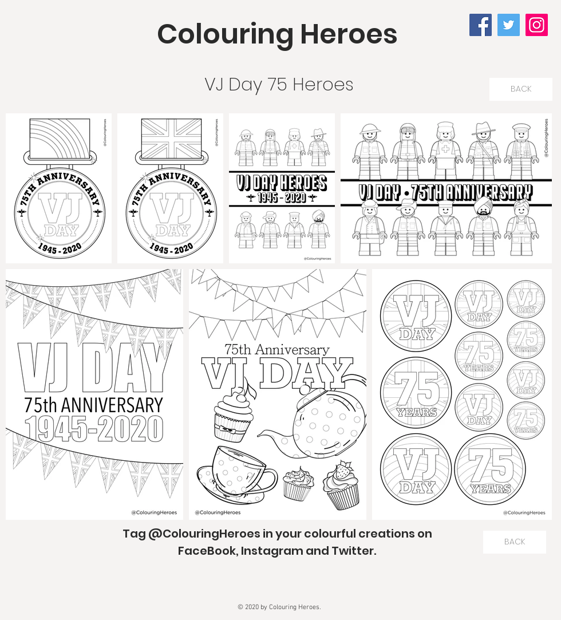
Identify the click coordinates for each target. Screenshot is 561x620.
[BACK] (520, 89)
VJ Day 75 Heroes (279, 84)
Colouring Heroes (277, 34)
